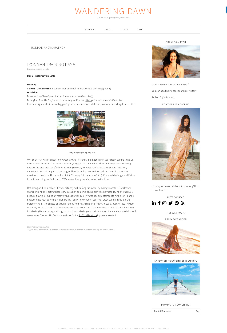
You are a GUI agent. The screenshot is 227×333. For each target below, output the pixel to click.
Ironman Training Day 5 (51, 64)
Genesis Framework (134, 328)
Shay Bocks (103, 328)
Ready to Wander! (176, 219)
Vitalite (89, 100)
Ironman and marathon (48, 230)
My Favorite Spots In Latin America (176, 261)
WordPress (163, 328)
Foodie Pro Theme (86, 328)
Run (47, 227)
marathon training (91, 230)
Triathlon (104, 230)
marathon (92, 159)
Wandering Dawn (113, 11)
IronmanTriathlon (66, 230)
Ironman (64, 159)
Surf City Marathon (88, 215)
